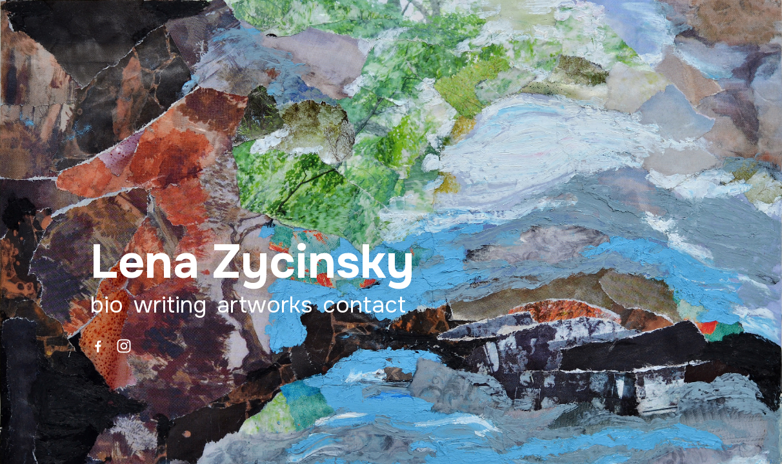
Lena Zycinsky (252, 262)
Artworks (264, 305)
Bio (106, 305)
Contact (364, 305)
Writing (170, 305)
